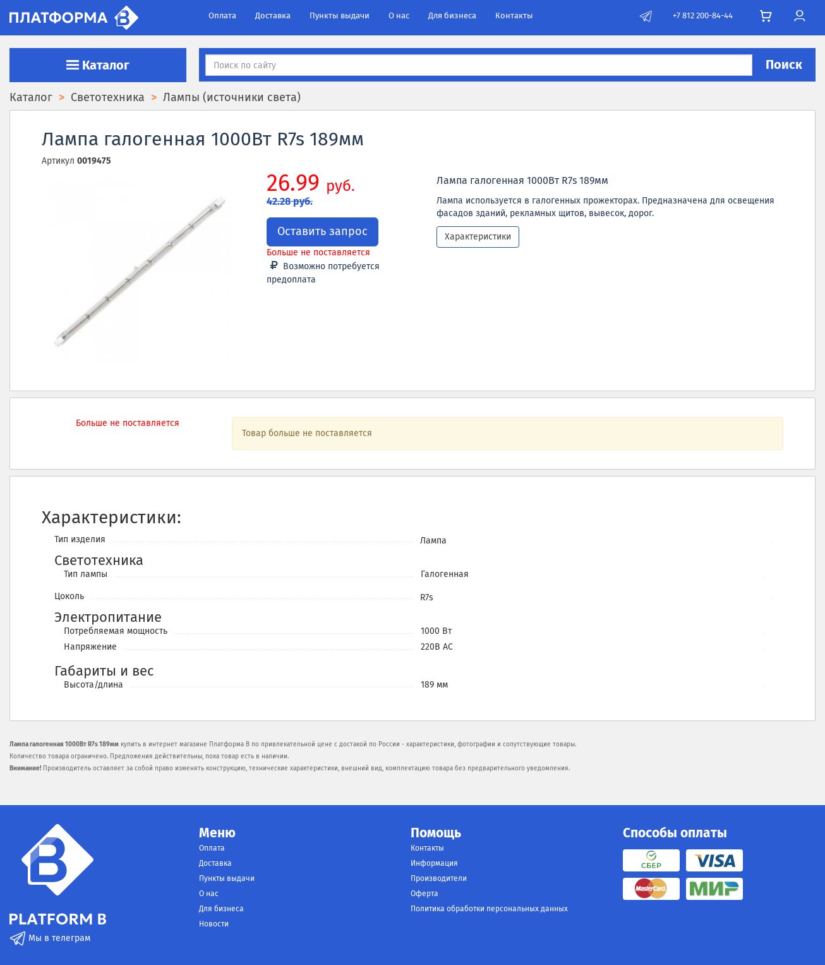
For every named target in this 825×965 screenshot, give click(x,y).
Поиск (784, 64)
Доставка (273, 15)
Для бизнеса (452, 15)
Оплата (222, 15)
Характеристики (478, 236)
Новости (214, 923)
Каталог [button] (97, 65)
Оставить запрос (322, 231)
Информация (434, 863)
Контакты (514, 15)
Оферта (424, 893)
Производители (439, 878)
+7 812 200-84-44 (703, 15)
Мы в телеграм (49, 938)
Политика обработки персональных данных (489, 908)
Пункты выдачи (340, 15)
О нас (398, 15)
